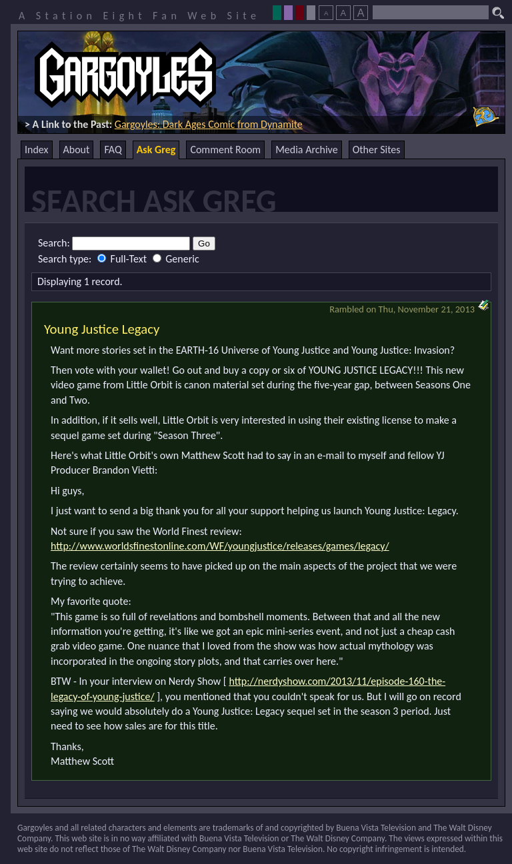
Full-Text (123, 258)
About (76, 149)
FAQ (112, 149)
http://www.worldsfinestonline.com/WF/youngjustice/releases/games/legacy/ (220, 546)
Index (37, 149)
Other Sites (377, 149)
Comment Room (225, 149)
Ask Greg (156, 149)
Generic (176, 258)
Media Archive (306, 149)
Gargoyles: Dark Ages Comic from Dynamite (209, 124)
